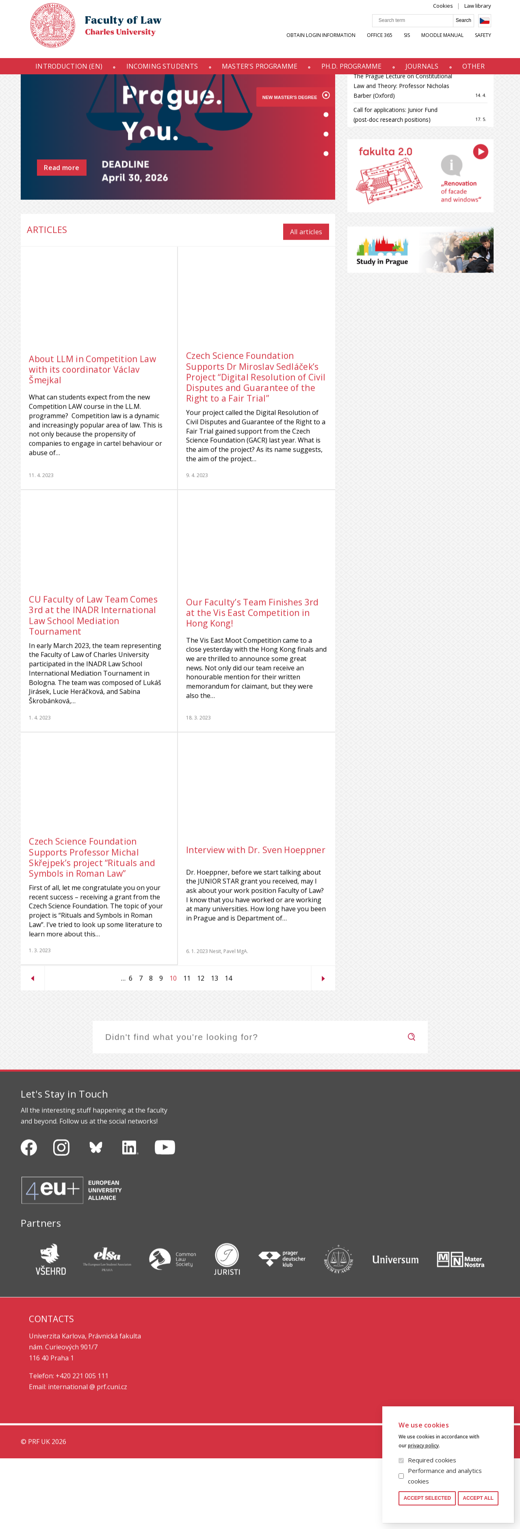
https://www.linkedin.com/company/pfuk (130, 1218)
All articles (306, 302)
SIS (415, 43)
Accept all (478, 1498)
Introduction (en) (60, 70)
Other (481, 70)
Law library (485, 13)
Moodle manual (450, 43)
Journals (426, 70)
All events (465, 106)
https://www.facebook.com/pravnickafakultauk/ (29, 1218)
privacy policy (423, 1445)
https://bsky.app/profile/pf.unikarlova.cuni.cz (96, 1218)
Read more (62, 242)
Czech (492, 28)
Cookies (451, 13)
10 (171, 1050)
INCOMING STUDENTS (157, 70)
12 (199, 1048)
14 (226, 1048)
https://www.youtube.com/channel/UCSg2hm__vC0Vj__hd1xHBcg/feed (165, 1218)
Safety (491, 43)
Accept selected (427, 1498)
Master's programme (258, 70)
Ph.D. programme (353, 70)
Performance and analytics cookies (445, 1475)
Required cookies (432, 1460)
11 (185, 1048)
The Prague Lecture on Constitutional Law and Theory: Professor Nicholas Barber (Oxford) (402, 156)
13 (213, 1048)
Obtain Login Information (329, 43)
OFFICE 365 (388, 43)
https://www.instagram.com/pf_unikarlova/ (61, 1218)
